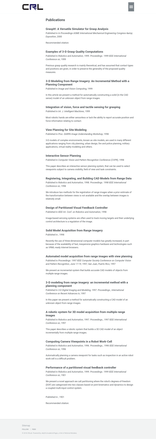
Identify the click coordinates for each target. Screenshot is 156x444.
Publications (59, 6)
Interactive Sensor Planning (63, 157)
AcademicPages (52, 438)
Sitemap (26, 430)
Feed (33, 434)
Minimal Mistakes (71, 438)
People (119, 6)
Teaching (84, 6)
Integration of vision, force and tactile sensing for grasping (83, 108)
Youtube (107, 6)
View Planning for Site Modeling (66, 131)
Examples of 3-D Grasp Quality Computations (74, 52)
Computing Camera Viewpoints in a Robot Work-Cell (79, 345)
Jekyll (43, 438)
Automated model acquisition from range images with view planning (89, 259)
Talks (72, 6)
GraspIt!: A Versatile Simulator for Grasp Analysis (77, 29)
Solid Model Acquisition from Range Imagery (74, 233)
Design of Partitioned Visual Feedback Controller (77, 210)
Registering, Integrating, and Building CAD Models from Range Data (89, 180)
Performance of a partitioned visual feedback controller (81, 372)
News (96, 6)
